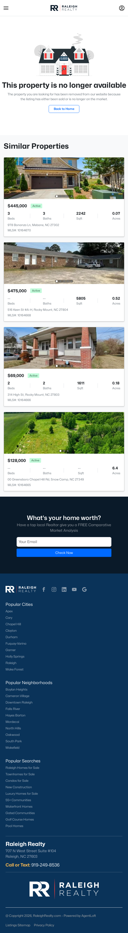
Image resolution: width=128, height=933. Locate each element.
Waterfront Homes (19, 806)
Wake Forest (15, 669)
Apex (9, 611)
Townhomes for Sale (20, 774)
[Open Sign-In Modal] (121, 8)
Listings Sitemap (18, 925)
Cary (9, 617)
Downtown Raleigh (19, 702)
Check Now (64, 553)
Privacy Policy (44, 925)
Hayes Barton (15, 715)
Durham (12, 637)
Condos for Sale (17, 780)
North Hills (13, 728)
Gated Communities (20, 813)
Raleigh (11, 663)
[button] (6, 8)
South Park (14, 741)
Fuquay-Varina (16, 643)
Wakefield (12, 747)
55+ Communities (18, 800)
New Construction (19, 787)
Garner (11, 650)
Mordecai (12, 722)
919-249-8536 (45, 865)
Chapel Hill (13, 624)
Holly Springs (15, 656)
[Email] (64, 542)
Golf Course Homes (20, 819)
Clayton (11, 630)
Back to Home (64, 109)
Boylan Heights (16, 689)
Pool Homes (14, 826)
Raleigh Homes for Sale (22, 768)
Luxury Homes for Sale (22, 793)
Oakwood (13, 735)
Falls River (13, 709)
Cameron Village (17, 696)
